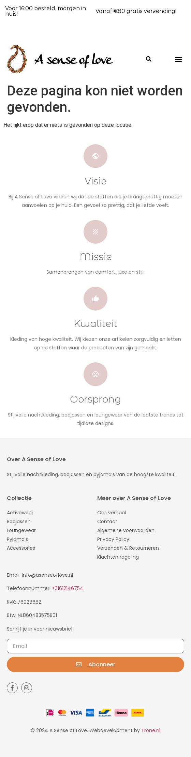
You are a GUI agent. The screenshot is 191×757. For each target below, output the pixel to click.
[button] (178, 58)
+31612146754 (67, 588)
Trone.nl (150, 730)
